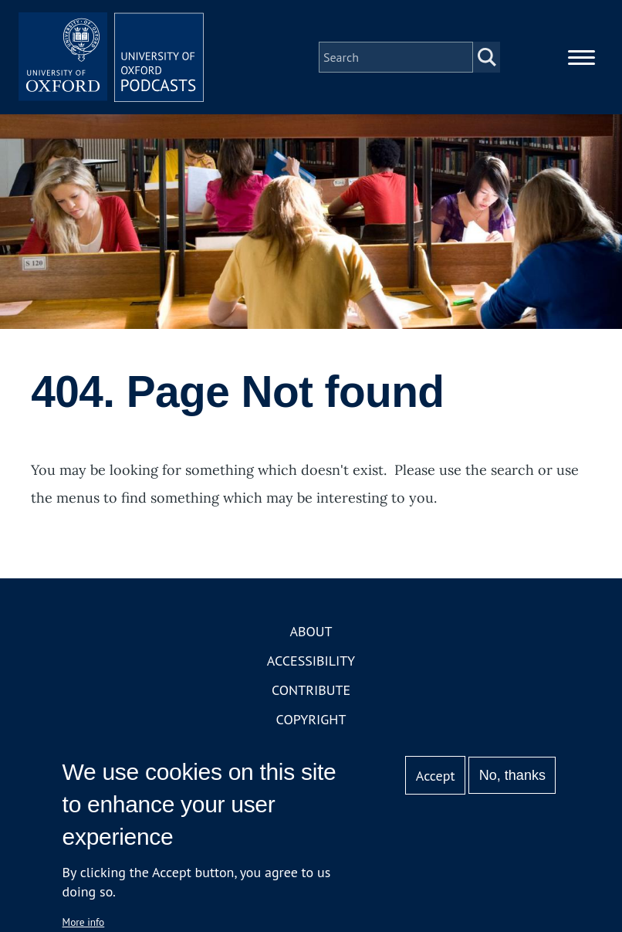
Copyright (311, 719)
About (310, 631)
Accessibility (311, 660)
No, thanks (512, 775)
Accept (435, 776)
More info (84, 922)
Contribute (311, 690)
